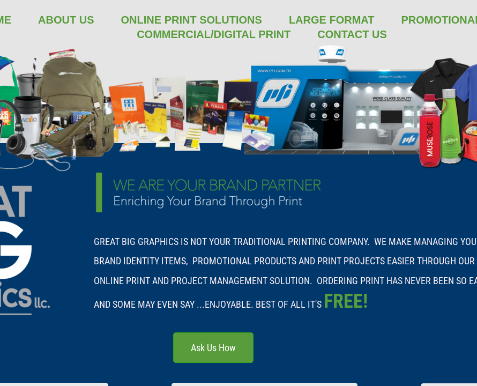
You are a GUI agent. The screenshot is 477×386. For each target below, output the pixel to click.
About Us (66, 20)
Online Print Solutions (191, 20)
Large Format (332, 20)
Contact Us (352, 34)
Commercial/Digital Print (213, 34)
